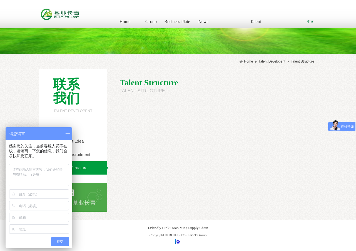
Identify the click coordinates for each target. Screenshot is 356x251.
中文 (310, 22)
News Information (203, 23)
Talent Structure (302, 61)
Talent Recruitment (73, 154)
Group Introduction (151, 23)
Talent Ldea (73, 141)
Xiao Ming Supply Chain (190, 228)
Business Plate (177, 21)
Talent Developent (255, 23)
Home (125, 21)
